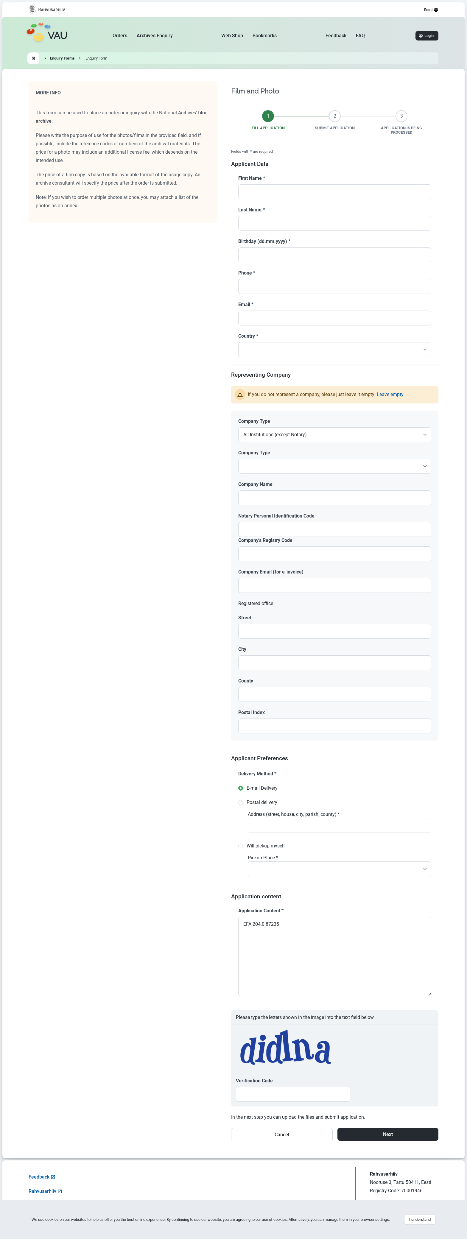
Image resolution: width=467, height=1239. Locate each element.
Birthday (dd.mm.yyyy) (264, 241)
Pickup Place (263, 858)
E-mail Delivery (262, 788)
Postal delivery (262, 802)
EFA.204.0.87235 (334, 956)
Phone (246, 273)
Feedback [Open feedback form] (42, 1177)
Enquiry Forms (62, 58)
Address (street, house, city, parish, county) (294, 814)
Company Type (254, 421)
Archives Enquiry (155, 35)
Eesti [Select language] (431, 9)
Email (245, 304)
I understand (420, 1219)
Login (426, 35)
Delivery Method (257, 774)
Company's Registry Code (265, 540)
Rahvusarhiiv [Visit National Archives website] (45, 1191)
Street (244, 618)
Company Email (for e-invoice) (270, 572)
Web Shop (232, 35)
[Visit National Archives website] (47, 9)
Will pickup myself (266, 846)
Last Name (251, 210)
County (245, 681)
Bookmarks (265, 35)
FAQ (360, 35)
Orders (120, 35)
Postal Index (251, 712)
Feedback (336, 35)
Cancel (282, 1134)
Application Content (261, 911)
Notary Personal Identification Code (276, 516)
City (242, 649)
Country (248, 336)
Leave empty (390, 394)
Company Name (255, 484)
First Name (251, 178)
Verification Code (254, 1081)
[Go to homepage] (46, 36)
